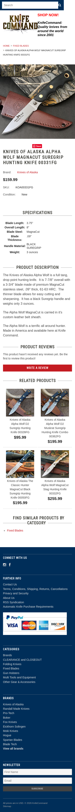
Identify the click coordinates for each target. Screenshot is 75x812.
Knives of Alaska (13, 704)
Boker (6, 717)
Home (6, 46)
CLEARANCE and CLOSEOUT (22, 659)
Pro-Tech (8, 713)
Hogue (7, 735)
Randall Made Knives (16, 708)
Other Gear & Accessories (19, 682)
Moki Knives (10, 731)
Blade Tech (10, 744)
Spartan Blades (12, 739)
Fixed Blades (21, 46)
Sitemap (7, 806)
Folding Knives (12, 664)
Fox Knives (10, 722)
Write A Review (37, 368)
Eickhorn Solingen (14, 726)
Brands (7, 655)
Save (38, 146)
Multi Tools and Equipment (19, 677)
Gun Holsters (11, 673)
